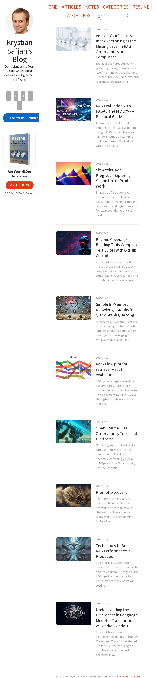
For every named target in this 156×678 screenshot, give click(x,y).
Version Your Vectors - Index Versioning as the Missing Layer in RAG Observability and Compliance (116, 46)
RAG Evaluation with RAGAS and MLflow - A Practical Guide (115, 111)
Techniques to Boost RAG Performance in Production (114, 551)
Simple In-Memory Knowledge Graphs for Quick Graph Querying (115, 310)
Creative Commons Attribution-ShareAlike (121, 676)
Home (51, 7)
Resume (141, 7)
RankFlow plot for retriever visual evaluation (111, 369)
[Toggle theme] (128, 15)
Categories (115, 7)
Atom (73, 15)
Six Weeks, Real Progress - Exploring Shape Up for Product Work (115, 178)
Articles (71, 7)
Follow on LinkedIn (24, 118)
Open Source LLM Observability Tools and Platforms (116, 433)
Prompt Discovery (111, 492)
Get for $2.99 (19, 185)
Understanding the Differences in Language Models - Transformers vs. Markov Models (117, 617)
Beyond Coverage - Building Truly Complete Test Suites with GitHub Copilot (117, 247)
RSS (87, 15)
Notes (92, 7)
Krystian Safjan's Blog (19, 50)
